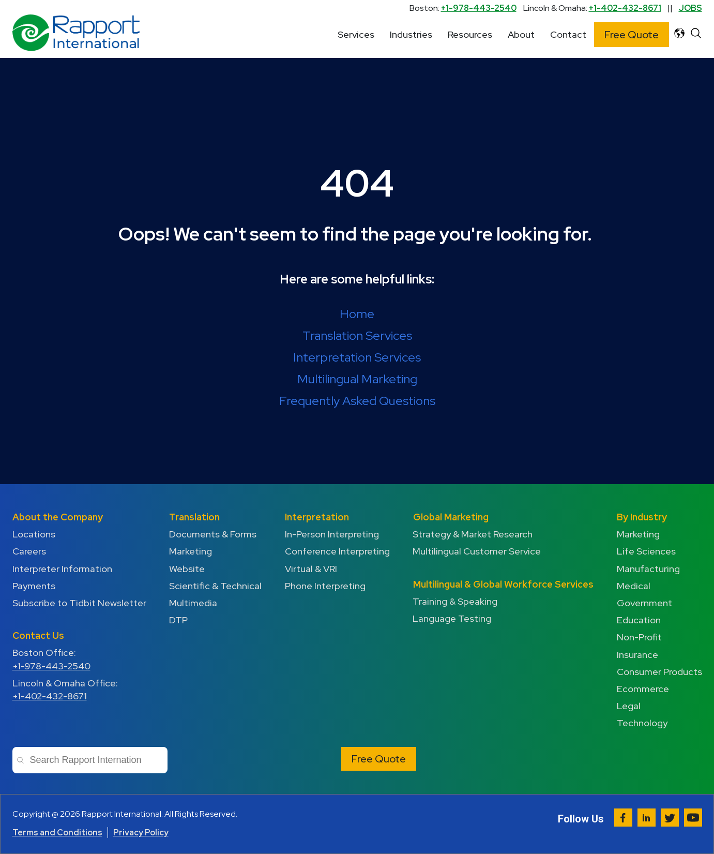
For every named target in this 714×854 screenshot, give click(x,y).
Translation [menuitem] (194, 517)
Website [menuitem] (187, 569)
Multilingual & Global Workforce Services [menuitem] (503, 584)
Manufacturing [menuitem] (648, 569)
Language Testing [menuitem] (452, 618)
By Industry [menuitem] (642, 517)
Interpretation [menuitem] (317, 517)
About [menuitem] (521, 34)
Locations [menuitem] (33, 534)
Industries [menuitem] (411, 34)
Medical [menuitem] (633, 586)
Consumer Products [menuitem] (659, 672)
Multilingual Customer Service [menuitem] (477, 551)
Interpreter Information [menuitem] (62, 569)
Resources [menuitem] (470, 34)
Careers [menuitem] (29, 551)
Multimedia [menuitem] (193, 603)
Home (357, 314)
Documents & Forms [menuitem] (212, 534)
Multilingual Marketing (357, 379)
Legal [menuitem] (629, 706)
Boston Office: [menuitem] (79, 659)
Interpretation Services (357, 357)
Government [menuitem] (644, 603)
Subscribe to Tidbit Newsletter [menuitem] (79, 603)
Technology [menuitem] (642, 723)
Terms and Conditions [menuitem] (57, 832)
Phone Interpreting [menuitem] (325, 586)
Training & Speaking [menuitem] (455, 601)
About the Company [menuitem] (57, 517)
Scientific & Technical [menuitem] (215, 586)
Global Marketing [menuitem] (451, 517)
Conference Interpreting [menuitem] (337, 551)
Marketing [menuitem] (190, 551)
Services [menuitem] (356, 34)
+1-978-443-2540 (478, 8)
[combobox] (90, 760)
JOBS (690, 8)
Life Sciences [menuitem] (646, 551)
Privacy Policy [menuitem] (141, 832)
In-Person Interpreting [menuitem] (332, 534)
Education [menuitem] (639, 620)
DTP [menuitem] (178, 620)
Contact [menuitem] (568, 34)
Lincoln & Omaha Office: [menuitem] (79, 689)
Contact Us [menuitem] (38, 635)
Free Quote (631, 34)
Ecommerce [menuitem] (643, 689)
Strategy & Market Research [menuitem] (473, 534)
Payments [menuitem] (33, 586)
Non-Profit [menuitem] (639, 637)
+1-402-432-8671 (625, 8)
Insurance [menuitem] (637, 655)
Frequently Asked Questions (357, 401)
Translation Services (357, 335)
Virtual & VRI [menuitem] (311, 569)
